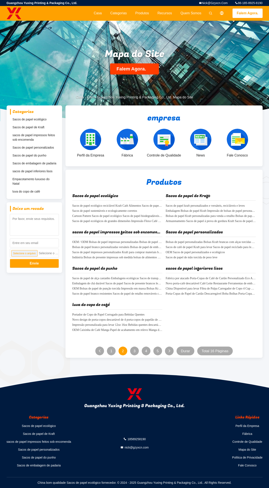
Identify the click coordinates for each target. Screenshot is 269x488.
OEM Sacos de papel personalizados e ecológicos (195, 252)
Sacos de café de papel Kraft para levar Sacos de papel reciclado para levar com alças (211, 247)
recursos (164, 13)
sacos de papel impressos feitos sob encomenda (34, 137)
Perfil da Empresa (247, 426)
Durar (185, 351)
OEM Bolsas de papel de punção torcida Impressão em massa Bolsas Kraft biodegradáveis (117, 288)
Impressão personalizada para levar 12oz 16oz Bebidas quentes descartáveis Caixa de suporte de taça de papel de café (117, 325)
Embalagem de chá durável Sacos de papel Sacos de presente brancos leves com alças (117, 283)
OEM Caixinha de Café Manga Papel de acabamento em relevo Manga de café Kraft (117, 330)
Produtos (142, 13)
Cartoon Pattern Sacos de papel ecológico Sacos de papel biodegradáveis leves (117, 216)
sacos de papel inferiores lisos (33, 171)
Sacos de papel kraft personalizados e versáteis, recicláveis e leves (205, 206)
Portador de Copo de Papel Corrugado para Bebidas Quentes (108, 314)
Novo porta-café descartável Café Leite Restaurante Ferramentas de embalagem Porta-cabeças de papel (211, 283)
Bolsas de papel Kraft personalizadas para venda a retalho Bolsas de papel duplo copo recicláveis (211, 216)
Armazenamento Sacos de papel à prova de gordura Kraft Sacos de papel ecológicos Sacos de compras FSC (211, 221)
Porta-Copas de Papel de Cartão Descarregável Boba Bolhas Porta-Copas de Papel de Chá (211, 293)
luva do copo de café (26, 191)
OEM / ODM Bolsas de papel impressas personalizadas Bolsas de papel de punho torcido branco (117, 242)
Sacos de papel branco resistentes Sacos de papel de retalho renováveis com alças (117, 293)
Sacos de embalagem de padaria (34, 163)
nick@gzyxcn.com (215, 3)
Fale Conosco (247, 465)
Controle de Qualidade (247, 441)
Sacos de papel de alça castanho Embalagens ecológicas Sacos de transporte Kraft (117, 278)
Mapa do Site (247, 449)
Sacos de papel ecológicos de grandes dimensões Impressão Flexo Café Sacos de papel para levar (117, 221)
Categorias (118, 13)
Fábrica (247, 433)
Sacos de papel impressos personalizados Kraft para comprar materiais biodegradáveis (117, 252)
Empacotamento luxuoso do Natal (31, 181)
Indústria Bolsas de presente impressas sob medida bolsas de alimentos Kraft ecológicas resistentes (117, 257)
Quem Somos (190, 13)
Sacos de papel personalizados (33, 147)
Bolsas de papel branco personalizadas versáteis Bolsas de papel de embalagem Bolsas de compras (117, 247)
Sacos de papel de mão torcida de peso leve (192, 257)
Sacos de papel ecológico (30, 119)
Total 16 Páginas (215, 351)
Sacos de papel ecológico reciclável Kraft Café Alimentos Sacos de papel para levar (117, 206)
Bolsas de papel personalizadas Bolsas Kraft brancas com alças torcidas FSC (211, 242)
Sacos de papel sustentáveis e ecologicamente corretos (104, 211)
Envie (34, 263)
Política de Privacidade (247, 457)
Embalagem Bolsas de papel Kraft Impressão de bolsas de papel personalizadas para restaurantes (211, 211)
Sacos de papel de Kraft (28, 127)
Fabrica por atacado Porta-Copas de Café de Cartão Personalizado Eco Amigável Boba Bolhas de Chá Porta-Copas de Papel (211, 278)
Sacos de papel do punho (30, 155)
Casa (98, 13)
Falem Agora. (247, 13)
